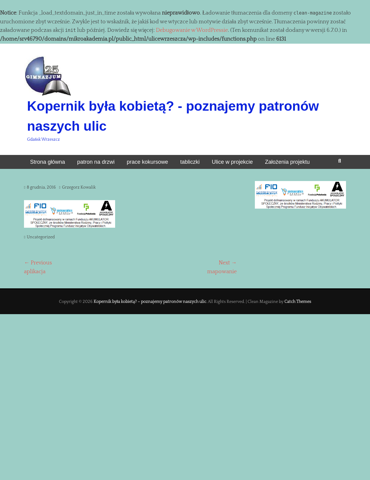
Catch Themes (297, 301)
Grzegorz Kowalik (79, 187)
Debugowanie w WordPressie (192, 30)
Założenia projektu (287, 162)
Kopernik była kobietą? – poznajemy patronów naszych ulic (150, 301)
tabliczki (190, 162)
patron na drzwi (96, 162)
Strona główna (47, 162)
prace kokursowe (147, 162)
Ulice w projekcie (232, 162)
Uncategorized (41, 237)
